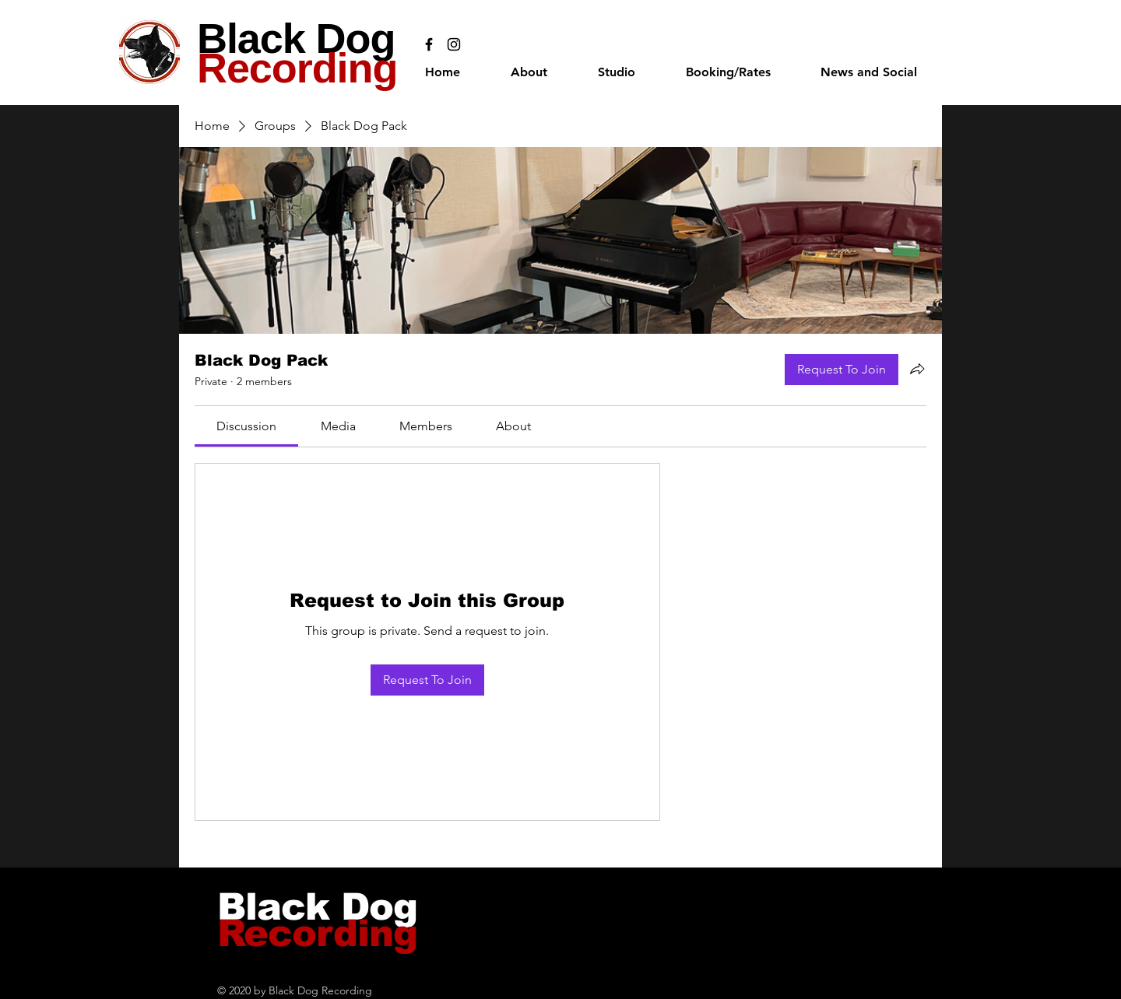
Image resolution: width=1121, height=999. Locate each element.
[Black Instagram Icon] (453, 44)
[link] (246, 426)
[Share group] (917, 368)
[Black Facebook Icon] (429, 44)
